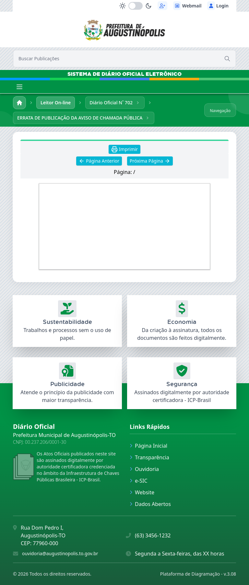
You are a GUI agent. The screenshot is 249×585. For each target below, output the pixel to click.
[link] (124, 28)
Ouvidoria (144, 469)
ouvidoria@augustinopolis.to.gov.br (60, 553)
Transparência (149, 457)
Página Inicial (148, 445)
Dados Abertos (150, 504)
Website (142, 492)
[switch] (135, 6)
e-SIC (139, 480)
